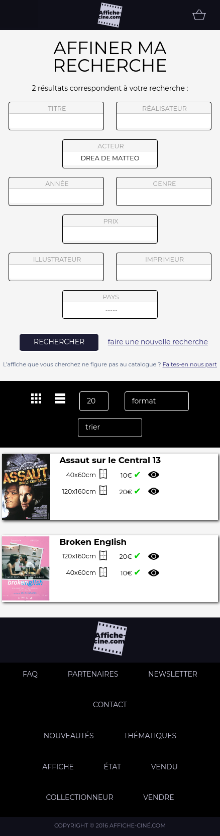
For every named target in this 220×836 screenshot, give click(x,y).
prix (110, 229)
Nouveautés (69, 735)
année (56, 191)
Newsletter (172, 674)
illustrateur (56, 267)
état (113, 766)
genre (164, 192)
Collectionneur (79, 797)
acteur (110, 153)
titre (56, 116)
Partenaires (93, 674)
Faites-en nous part (190, 364)
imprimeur (164, 267)
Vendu (164, 766)
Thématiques (150, 735)
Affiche (58, 766)
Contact (110, 704)
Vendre (158, 797)
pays (110, 306)
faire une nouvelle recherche (158, 341)
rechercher (59, 341)
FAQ (30, 674)
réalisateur (164, 116)
